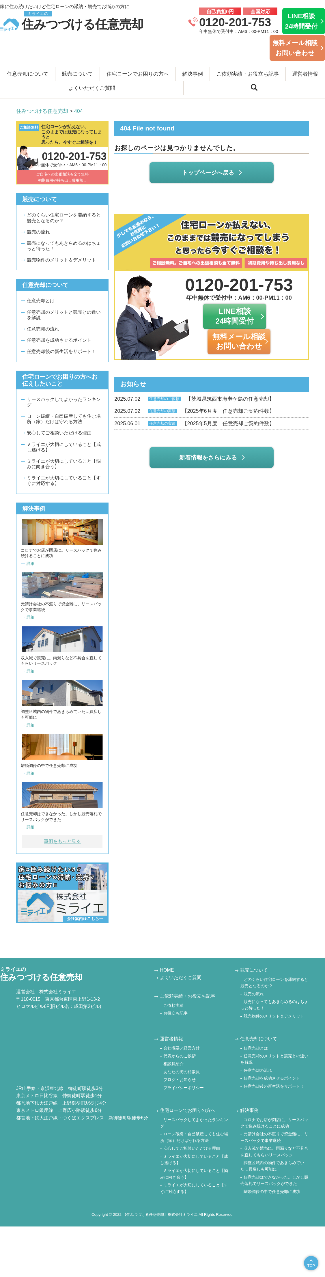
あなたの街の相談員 (181, 1071)
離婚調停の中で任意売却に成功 (272, 1191)
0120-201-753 (235, 22)
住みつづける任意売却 (71, 21)
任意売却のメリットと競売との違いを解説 (64, 315)
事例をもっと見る (62, 841)
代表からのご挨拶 (179, 1056)
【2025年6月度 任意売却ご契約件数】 (194, 411)
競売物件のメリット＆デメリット (61, 259)
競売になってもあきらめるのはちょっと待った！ (64, 246)
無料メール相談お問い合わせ (294, 48)
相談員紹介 (173, 1063)
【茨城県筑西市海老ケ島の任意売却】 (194, 399)
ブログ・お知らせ (179, 1079)
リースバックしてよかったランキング (64, 402)
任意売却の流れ (43, 328)
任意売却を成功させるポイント (59, 340)
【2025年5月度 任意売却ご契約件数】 (194, 424)
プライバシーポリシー (183, 1087)
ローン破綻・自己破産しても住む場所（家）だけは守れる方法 (64, 419)
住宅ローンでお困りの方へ (138, 74)
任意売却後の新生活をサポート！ (61, 351)
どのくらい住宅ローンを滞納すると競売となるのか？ (64, 217)
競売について (77, 74)
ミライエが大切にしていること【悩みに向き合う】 (64, 464)
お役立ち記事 (175, 1013)
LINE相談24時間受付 (301, 21)
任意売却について (27, 74)
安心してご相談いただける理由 (59, 432)
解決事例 (192, 74)
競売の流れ (38, 231)
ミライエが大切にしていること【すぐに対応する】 (64, 480)
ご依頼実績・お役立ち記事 (247, 74)
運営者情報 (305, 74)
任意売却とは (41, 300)
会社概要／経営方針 (181, 1048)
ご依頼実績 (173, 1005)
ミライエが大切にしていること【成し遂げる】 (64, 447)
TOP (311, 1265)
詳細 (31, 563)
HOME (167, 970)
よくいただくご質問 (91, 88)
